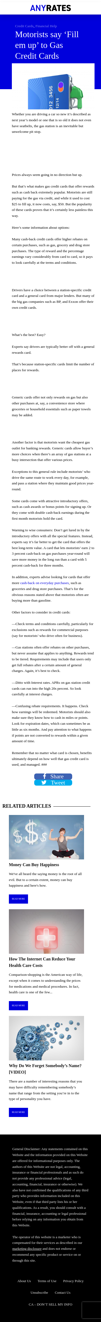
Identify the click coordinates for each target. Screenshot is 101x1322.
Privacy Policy (73, 1281)
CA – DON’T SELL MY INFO (50, 1304)
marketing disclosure (27, 1249)
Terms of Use (47, 1281)
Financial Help (46, 26)
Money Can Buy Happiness (34, 864)
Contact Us (62, 1292)
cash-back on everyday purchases (44, 583)
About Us (24, 1281)
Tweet (53, 783)
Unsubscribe (39, 1292)
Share (53, 776)
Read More (18, 899)
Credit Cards (24, 26)
